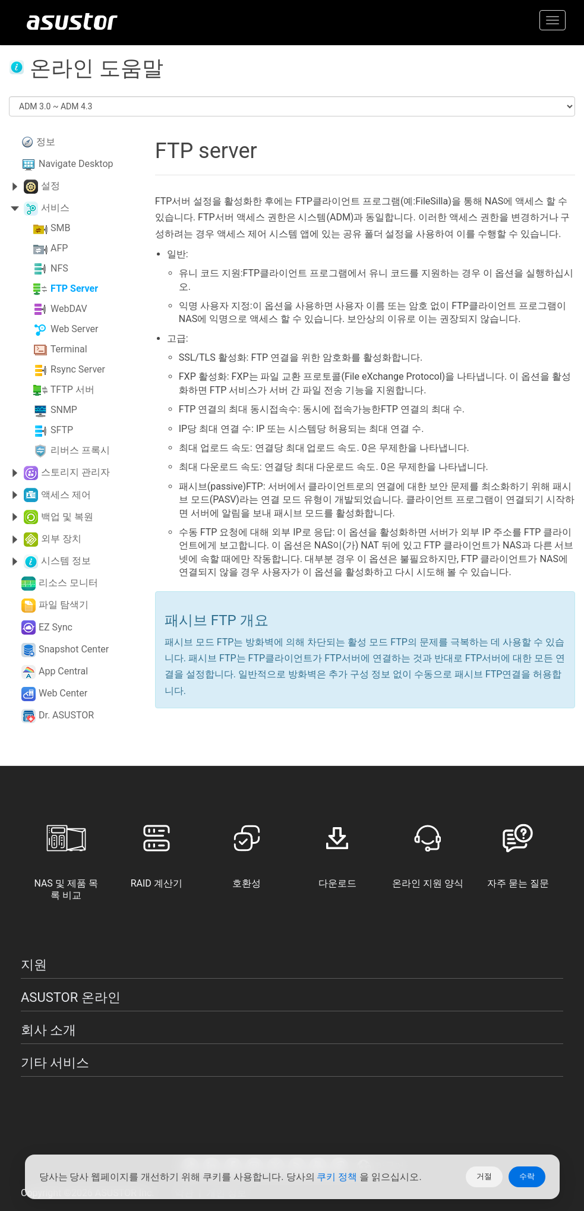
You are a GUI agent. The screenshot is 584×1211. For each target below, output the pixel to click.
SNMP (63, 410)
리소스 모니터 (68, 582)
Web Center (63, 693)
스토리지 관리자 (75, 472)
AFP (59, 248)
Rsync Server (77, 370)
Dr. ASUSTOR (66, 715)
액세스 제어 (66, 494)
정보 (45, 141)
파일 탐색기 (64, 604)
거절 (484, 1176)
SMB (60, 228)
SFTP (61, 430)
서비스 (55, 207)
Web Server (74, 329)
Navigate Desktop (76, 163)
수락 (527, 1176)
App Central (63, 671)
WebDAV (68, 309)
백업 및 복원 (67, 516)
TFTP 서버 (72, 390)
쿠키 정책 (338, 1176)
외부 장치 (61, 538)
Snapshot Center (74, 649)
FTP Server (74, 289)
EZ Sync (55, 627)
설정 (50, 185)
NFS (59, 269)
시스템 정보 (66, 560)
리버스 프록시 (80, 450)
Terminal (68, 349)
